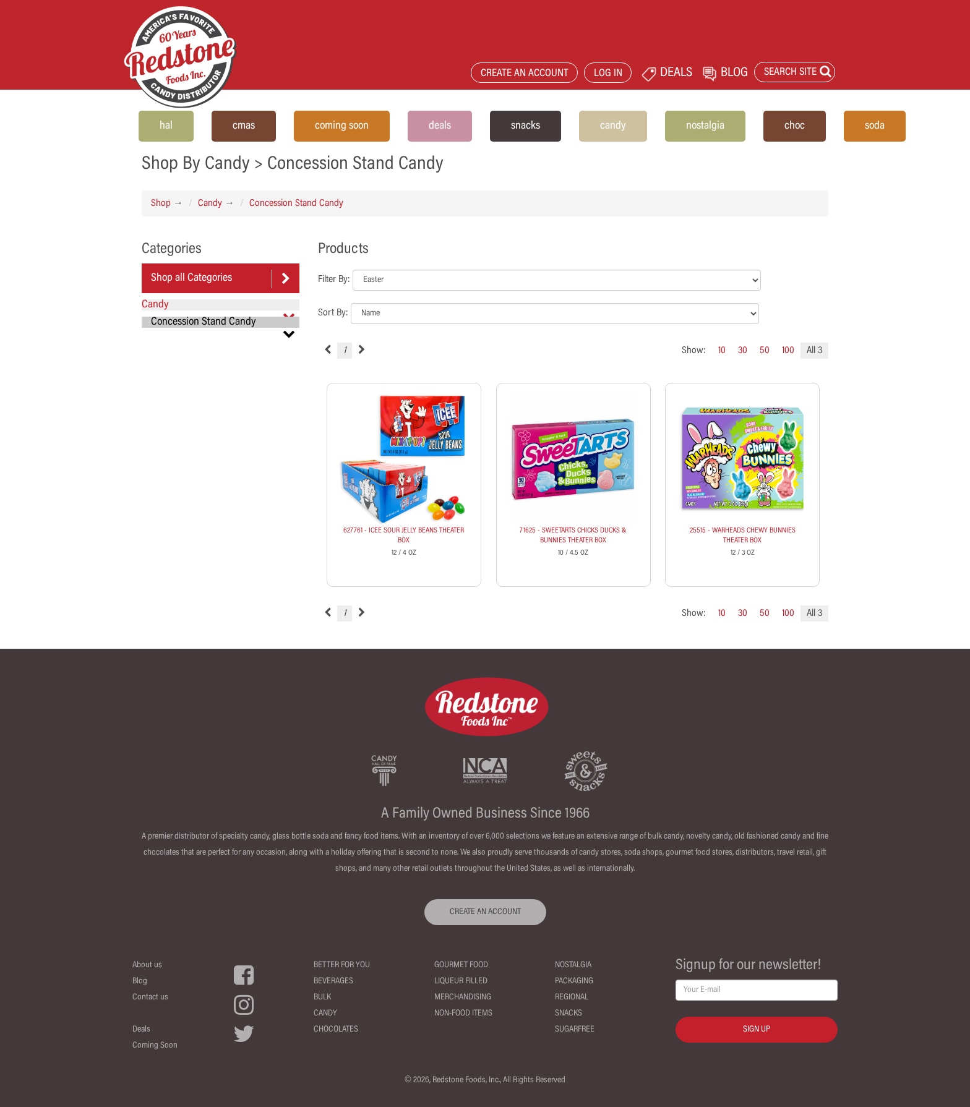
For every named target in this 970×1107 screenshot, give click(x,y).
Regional (571, 997)
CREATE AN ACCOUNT (525, 74)
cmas (244, 126)
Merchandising (462, 997)
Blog (139, 981)
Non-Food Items (463, 1013)
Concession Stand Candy (296, 203)
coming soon (342, 126)
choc (794, 126)
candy (613, 126)
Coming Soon (155, 1045)
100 (788, 351)
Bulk (322, 997)
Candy (210, 203)
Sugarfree (574, 1029)
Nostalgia (573, 965)
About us (147, 965)
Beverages (333, 981)
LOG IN (608, 74)
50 (765, 351)
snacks (525, 126)
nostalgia (705, 126)
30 (742, 351)
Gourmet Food (461, 965)
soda (875, 126)
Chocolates (336, 1029)
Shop (161, 203)
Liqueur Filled (460, 981)
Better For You (342, 965)
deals (440, 126)
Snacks (568, 1013)
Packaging (574, 981)
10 (722, 351)
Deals (141, 1029)
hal (166, 126)
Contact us (150, 997)
